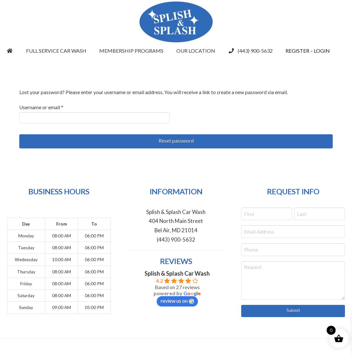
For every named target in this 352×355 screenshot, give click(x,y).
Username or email (51, 106)
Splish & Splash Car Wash (177, 273)
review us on (177, 300)
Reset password (176, 141)
